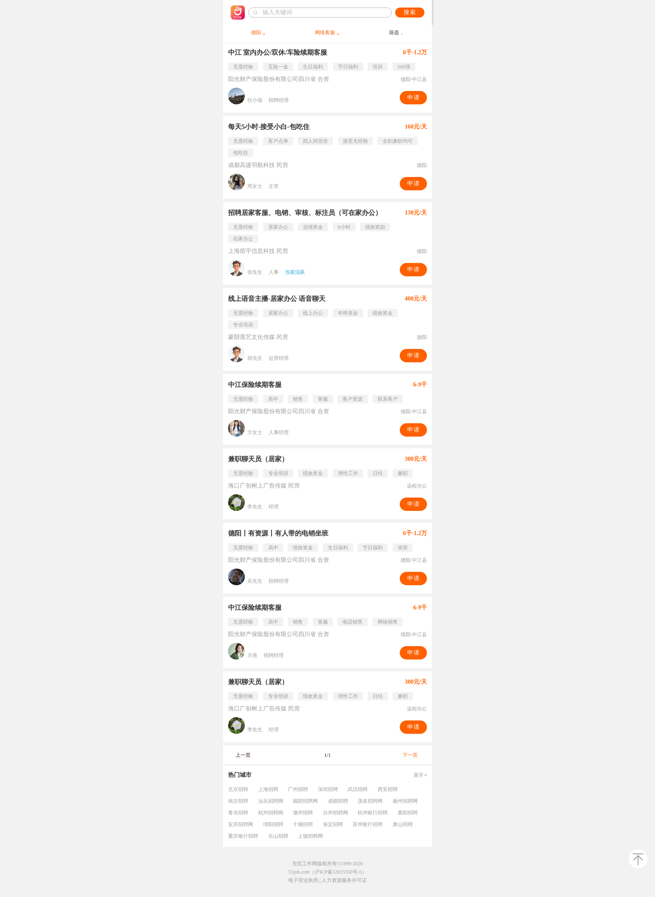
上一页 (243, 755)
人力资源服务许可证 (344, 880)
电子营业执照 (303, 880)
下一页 (410, 755)
